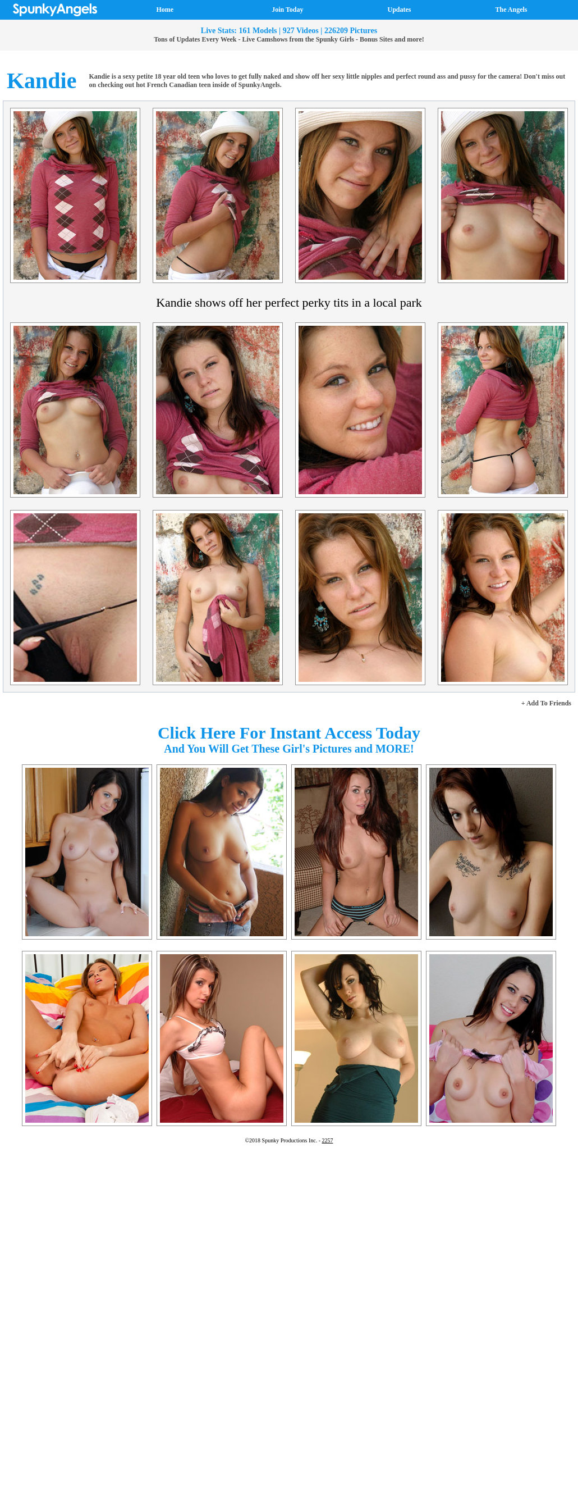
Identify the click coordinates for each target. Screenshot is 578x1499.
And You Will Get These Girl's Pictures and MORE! (289, 748)
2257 (327, 1140)
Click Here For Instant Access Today (289, 732)
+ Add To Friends (546, 703)
